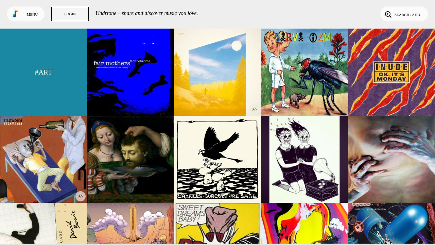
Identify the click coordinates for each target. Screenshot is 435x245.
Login (70, 14)
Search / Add (402, 14)
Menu (32, 14)
